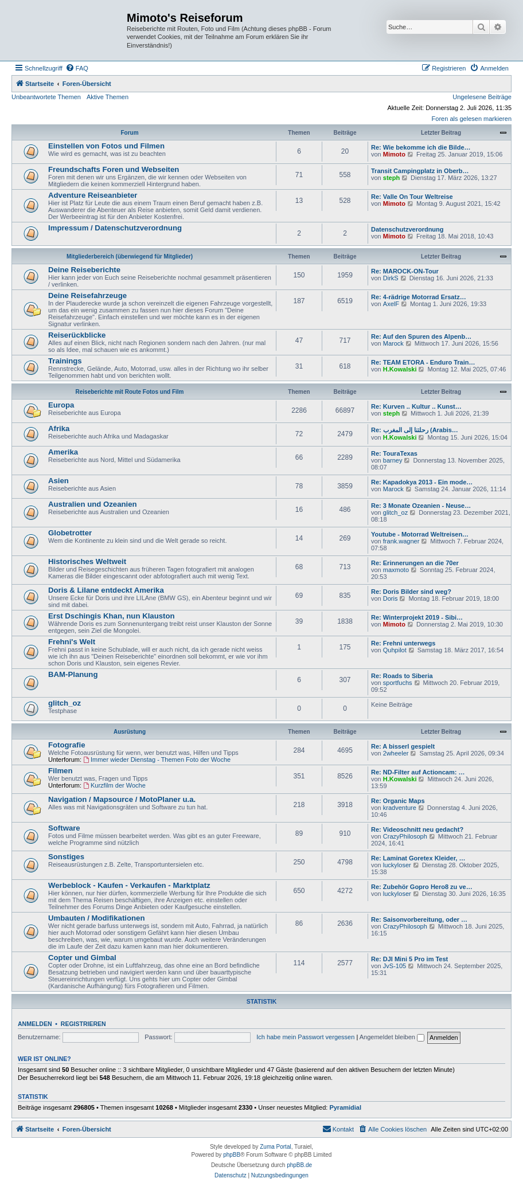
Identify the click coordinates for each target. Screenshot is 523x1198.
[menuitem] (76, 68)
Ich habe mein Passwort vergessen (305, 1036)
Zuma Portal (275, 1147)
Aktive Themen (107, 96)
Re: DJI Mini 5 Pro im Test (409, 959)
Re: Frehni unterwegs (403, 643)
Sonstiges (66, 856)
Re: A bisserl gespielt (403, 746)
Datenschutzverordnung (407, 229)
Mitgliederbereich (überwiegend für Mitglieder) (130, 256)
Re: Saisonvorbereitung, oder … (419, 919)
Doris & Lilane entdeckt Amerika (106, 590)
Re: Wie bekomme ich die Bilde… (421, 147)
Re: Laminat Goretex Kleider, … (418, 858)
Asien (58, 480)
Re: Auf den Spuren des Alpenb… (421, 336)
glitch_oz (395, 512)
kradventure (399, 807)
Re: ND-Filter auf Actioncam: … (418, 772)
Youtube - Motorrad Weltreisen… (420, 534)
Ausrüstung (130, 732)
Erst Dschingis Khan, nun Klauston (111, 616)
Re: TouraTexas (394, 453)
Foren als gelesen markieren (472, 118)
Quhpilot (395, 650)
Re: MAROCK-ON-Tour (405, 271)
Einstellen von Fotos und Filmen (106, 146)
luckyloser (397, 865)
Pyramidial (345, 1107)
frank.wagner (401, 541)
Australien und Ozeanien (92, 504)
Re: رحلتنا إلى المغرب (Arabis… (414, 429)
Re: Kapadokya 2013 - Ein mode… (422, 482)
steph (391, 177)
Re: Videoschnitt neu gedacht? (417, 829)
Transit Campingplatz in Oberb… (420, 170)
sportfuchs (397, 682)
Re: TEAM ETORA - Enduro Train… (423, 362)
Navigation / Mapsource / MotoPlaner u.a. (122, 799)
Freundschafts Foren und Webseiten (113, 169)
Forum (129, 133)
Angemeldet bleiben (392, 1036)
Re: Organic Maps (398, 800)
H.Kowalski (400, 369)
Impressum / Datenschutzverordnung (115, 228)
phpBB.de (299, 1165)
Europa (61, 405)
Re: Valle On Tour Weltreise (412, 196)
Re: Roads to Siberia (402, 675)
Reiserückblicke (77, 335)
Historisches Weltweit (87, 561)
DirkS (391, 278)
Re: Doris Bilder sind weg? (411, 591)
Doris (390, 598)
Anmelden (35, 1023)
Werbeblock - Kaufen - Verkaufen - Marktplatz (129, 885)
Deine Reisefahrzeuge (87, 295)
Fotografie (66, 745)
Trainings (65, 361)
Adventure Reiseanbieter (92, 195)
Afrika (58, 428)
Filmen (60, 770)
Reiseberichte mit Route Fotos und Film (130, 392)
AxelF (391, 303)
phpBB (231, 1155)
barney (393, 460)
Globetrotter (70, 532)
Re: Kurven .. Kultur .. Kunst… (416, 406)
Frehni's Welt (71, 641)
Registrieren (83, 1023)
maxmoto (396, 569)
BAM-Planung (72, 674)
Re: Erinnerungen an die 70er (415, 562)
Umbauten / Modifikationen (96, 918)
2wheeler (396, 753)
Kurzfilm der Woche (114, 785)
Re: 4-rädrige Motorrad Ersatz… (418, 296)
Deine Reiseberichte (84, 269)
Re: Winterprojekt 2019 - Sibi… (417, 617)
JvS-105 (394, 965)
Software (64, 828)
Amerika (63, 452)
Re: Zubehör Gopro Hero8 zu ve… (422, 886)
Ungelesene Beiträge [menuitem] (482, 96)
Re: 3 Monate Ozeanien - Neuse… (421, 505)
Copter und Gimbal (82, 957)
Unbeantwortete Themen (46, 96)
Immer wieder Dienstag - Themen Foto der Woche (157, 759)
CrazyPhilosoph (405, 836)
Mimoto (394, 154)
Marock (393, 343)
